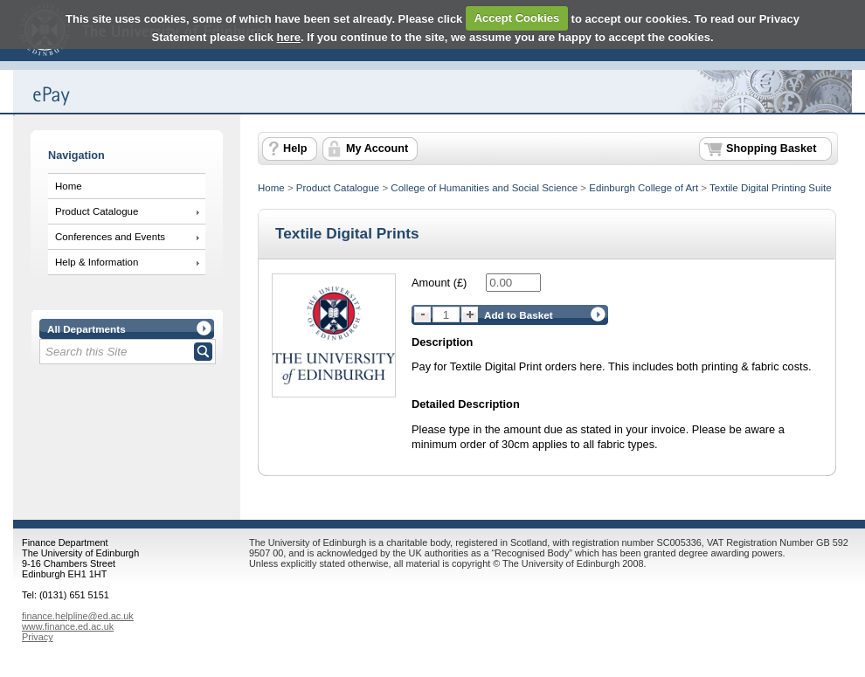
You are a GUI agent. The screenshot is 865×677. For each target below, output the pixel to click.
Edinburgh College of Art (643, 188)
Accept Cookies (517, 17)
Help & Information (96, 262)
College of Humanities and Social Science (484, 188)
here (289, 37)
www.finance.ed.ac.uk (68, 626)
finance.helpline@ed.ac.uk (78, 616)
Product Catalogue (96, 211)
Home (68, 186)
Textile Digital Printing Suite (770, 188)
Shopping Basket (771, 148)
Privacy (37, 637)
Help (295, 148)
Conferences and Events (110, 236)
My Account (377, 148)
